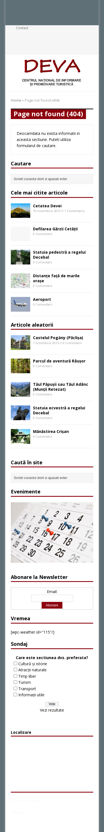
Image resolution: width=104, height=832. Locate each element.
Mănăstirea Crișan (51, 431)
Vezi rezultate (52, 710)
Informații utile (31, 694)
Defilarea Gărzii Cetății (55, 228)
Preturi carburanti (25, 800)
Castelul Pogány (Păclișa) (58, 337)
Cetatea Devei (47, 205)
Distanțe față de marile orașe (56, 278)
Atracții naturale (32, 669)
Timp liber (27, 676)
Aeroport (42, 299)
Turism (24, 682)
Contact (22, 28)
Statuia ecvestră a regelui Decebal (59, 410)
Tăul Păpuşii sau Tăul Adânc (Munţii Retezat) (60, 387)
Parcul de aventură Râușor (59, 361)
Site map (18, 812)
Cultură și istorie (32, 663)
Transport (27, 688)
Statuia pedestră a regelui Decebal (59, 254)
